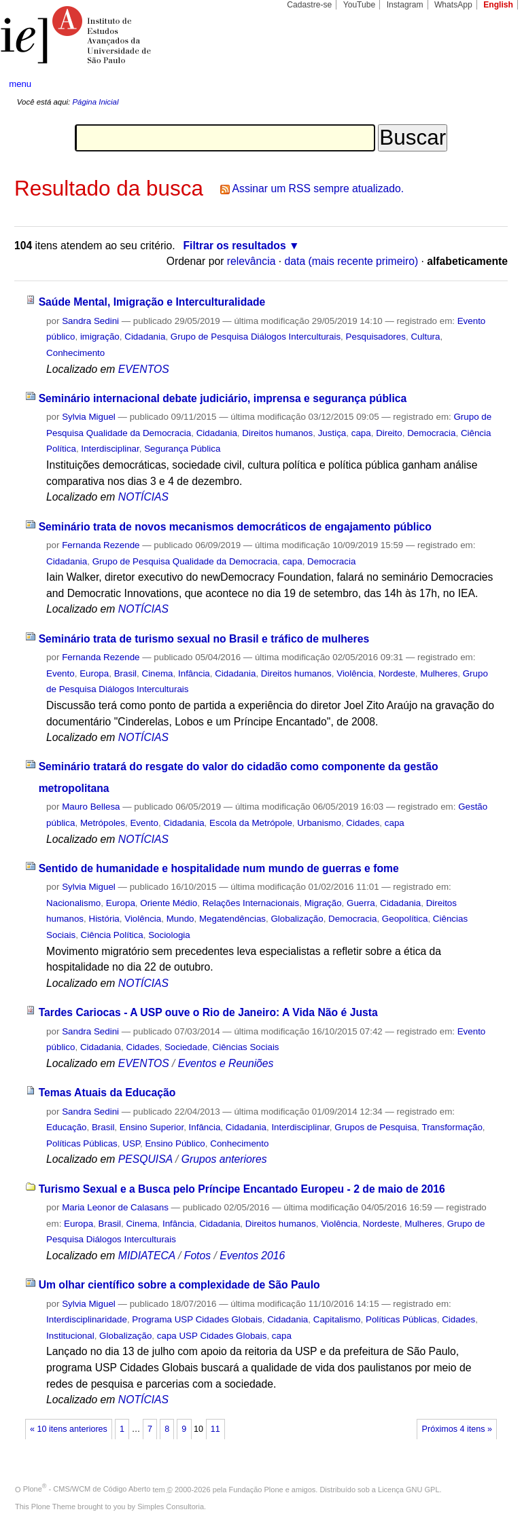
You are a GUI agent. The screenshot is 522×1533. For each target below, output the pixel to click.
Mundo (180, 919)
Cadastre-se (309, 5)
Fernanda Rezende (100, 545)
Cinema (157, 673)
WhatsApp (453, 5)
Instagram (405, 5)
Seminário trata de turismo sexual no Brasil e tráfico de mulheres (204, 639)
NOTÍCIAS (143, 497)
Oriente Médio (168, 903)
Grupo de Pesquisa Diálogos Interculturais (256, 336)
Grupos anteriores (224, 1159)
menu (20, 84)
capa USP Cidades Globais (212, 1336)
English (498, 5)
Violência (354, 673)
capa (361, 433)
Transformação (452, 1127)
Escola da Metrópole (250, 823)
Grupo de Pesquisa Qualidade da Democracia (185, 561)
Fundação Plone (256, 1489)
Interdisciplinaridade (86, 1319)
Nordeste (397, 673)
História (104, 919)
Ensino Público (175, 1143)
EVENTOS (143, 369)
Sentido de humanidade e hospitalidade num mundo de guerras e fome (219, 868)
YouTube (359, 5)
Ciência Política (112, 935)
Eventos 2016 (252, 1255)
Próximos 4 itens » (457, 1429)
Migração (323, 903)
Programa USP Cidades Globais (197, 1319)
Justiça (332, 433)
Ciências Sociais (246, 1047)
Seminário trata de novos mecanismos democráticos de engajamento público (235, 527)
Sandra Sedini (90, 321)
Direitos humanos (277, 433)
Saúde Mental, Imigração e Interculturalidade (152, 302)
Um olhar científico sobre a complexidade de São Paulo (179, 1285)
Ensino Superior (152, 1127)
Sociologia (169, 935)
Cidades (362, 823)
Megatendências (232, 919)
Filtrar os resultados (235, 245)
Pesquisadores (376, 336)
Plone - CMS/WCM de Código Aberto (87, 1489)
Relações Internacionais (251, 903)
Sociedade (185, 1047)
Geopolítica (405, 919)
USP (131, 1143)
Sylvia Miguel (89, 417)
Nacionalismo (73, 903)
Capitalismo (337, 1319)
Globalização (297, 919)
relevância (251, 261)
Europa (94, 673)
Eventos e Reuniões (226, 1063)
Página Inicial (95, 102)
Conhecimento (75, 353)
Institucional (70, 1336)
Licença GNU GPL (408, 1489)
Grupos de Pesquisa (375, 1127)
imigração (100, 336)
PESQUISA (145, 1159)
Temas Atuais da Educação (107, 1092)
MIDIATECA (146, 1255)
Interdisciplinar (110, 449)
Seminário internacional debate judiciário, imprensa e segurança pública (223, 398)
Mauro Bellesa (91, 806)
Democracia (431, 433)
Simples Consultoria (170, 1506)
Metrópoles (102, 823)
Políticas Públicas (82, 1143)
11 (215, 1429)
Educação (66, 1127)
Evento (60, 673)
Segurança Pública (182, 449)
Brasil (125, 673)
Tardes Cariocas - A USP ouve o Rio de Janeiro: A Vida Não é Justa (208, 1012)
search (485, 84)
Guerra (361, 903)
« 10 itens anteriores (68, 1429)
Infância (194, 673)
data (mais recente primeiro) (352, 261)
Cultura (425, 336)
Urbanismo (319, 823)
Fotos (197, 1255)
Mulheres (438, 673)
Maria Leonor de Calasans (115, 1207)
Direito (389, 433)
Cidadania (144, 336)
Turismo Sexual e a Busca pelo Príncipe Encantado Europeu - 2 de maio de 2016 (242, 1189)
